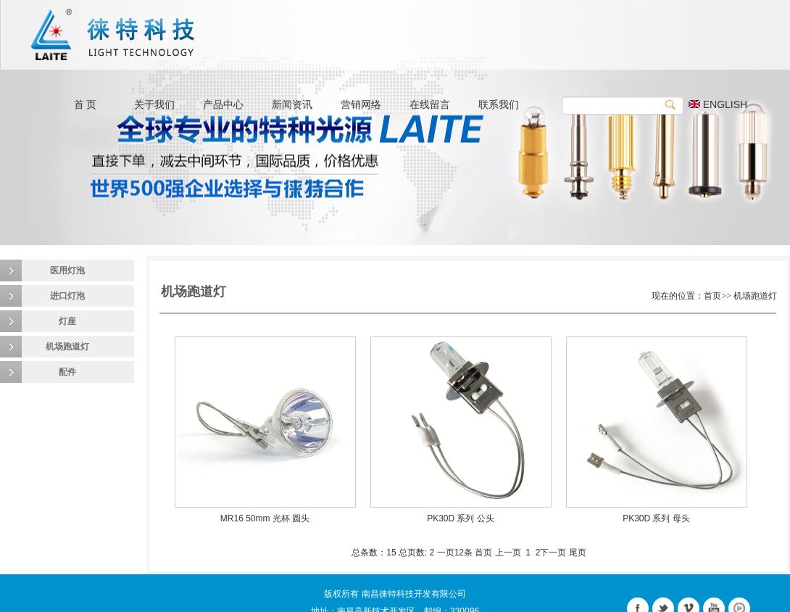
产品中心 (223, 104)
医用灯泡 (67, 270)
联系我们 (498, 104)
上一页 (508, 552)
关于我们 (154, 104)
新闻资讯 (292, 104)
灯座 (67, 321)
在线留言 (429, 104)
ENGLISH (718, 104)
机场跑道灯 (67, 347)
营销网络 (361, 104)
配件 (67, 372)
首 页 (85, 104)
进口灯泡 (67, 296)
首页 (483, 552)
